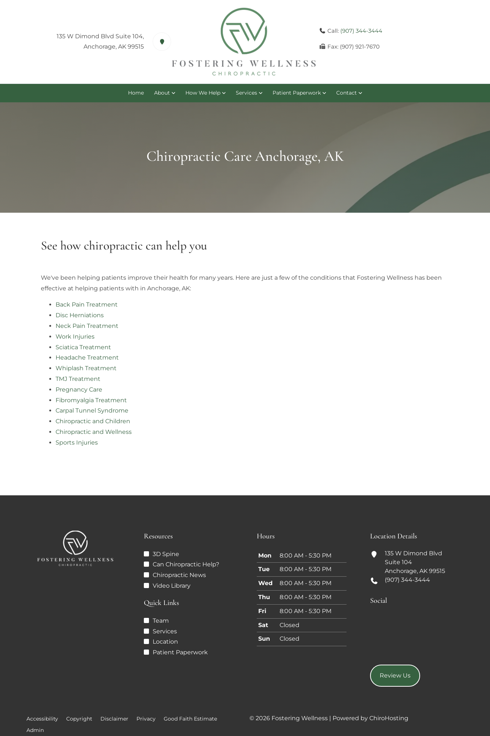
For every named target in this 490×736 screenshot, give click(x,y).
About (162, 92)
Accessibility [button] (42, 718)
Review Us (395, 675)
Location (165, 641)
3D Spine (166, 554)
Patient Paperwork (297, 92)
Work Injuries (75, 336)
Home (136, 92)
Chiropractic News (179, 575)
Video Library (172, 585)
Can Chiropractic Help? (186, 564)
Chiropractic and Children (93, 421)
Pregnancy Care (79, 389)
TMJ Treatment (78, 378)
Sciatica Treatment (83, 347)
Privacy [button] (146, 718)
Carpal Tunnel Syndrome (92, 410)
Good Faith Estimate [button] (190, 718)
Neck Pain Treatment (87, 325)
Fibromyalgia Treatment (91, 400)
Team (161, 620)
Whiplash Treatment (86, 368)
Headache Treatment (87, 357)
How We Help (202, 92)
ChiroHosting (388, 718)
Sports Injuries (77, 442)
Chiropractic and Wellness (94, 431)
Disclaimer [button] (114, 718)
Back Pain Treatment (87, 304)
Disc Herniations (80, 315)
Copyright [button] (79, 718)
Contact (346, 92)
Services (246, 92)
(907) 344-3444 (361, 30)
